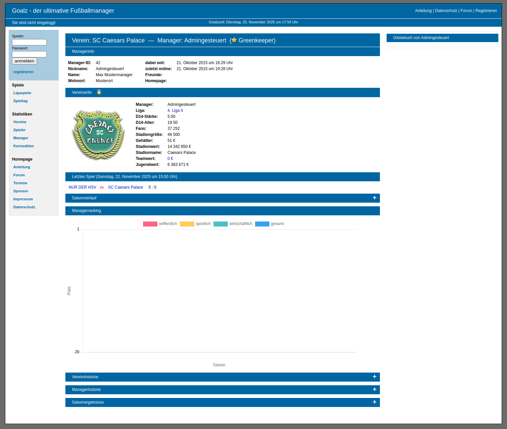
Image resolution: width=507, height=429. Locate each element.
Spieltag (20, 101)
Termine (20, 183)
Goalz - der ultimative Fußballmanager (63, 10)
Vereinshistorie (85, 377)
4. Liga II (175, 110)
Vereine (19, 122)
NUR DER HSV (83, 187)
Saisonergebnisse (88, 402)
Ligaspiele (22, 93)
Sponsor (20, 191)
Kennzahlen (23, 146)
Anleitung (423, 10)
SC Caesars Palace (126, 187)
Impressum (23, 199)
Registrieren (486, 10)
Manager (20, 138)
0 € (170, 158)
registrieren (23, 72)
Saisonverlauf (84, 198)
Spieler (19, 130)
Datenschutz (446, 10)
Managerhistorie (86, 389)
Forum (466, 10)
